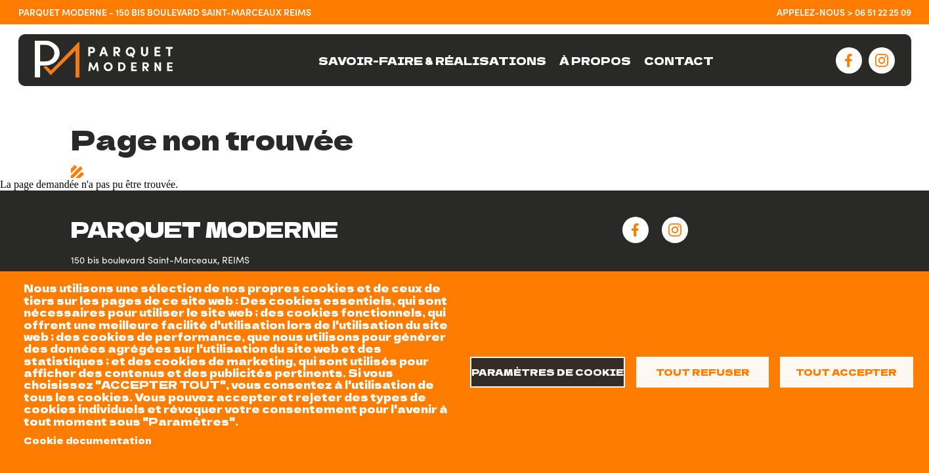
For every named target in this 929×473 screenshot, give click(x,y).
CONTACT (679, 60)
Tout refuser (703, 371)
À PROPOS (595, 60)
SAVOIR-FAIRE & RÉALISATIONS (432, 60)
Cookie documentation (88, 440)
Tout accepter (846, 371)
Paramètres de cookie (547, 371)
